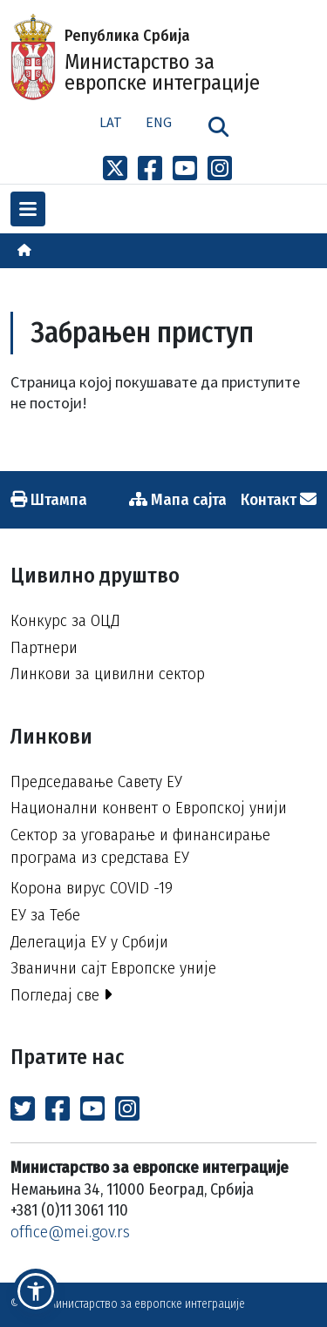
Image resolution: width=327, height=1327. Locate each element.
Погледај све (61, 995)
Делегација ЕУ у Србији (89, 942)
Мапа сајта (178, 499)
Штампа (48, 499)
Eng (159, 122)
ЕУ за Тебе (45, 915)
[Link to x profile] (115, 168)
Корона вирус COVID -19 (91, 888)
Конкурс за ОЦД (64, 620)
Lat (110, 122)
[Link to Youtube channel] (185, 168)
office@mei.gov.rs (70, 1232)
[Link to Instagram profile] (220, 168)
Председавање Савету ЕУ (96, 781)
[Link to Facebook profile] (150, 168)
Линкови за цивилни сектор (107, 674)
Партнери (44, 647)
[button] (35, 1291)
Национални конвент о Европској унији (148, 808)
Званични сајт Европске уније (113, 968)
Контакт (279, 499)
